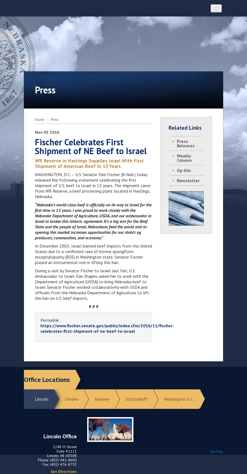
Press (54, 119)
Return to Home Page (123, 39)
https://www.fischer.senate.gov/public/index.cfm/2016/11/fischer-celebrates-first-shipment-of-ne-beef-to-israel (107, 328)
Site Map (216, 451)
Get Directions (64, 471)
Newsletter (188, 180)
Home (39, 119)
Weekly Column (184, 158)
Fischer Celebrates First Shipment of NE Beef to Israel (91, 146)
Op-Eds (184, 170)
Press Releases (186, 143)
